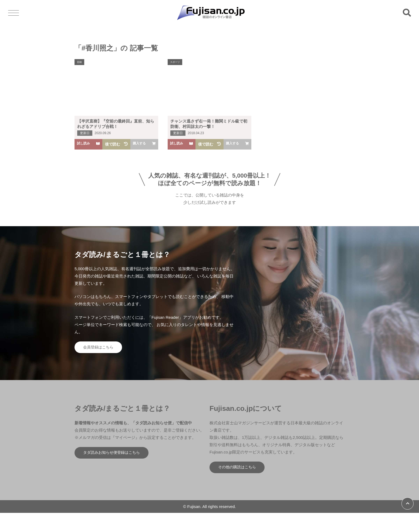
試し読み (88, 144)
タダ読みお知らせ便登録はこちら (114, 454)
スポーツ (175, 62)
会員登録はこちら (100, 347)
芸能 (80, 62)
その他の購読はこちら (239, 469)
